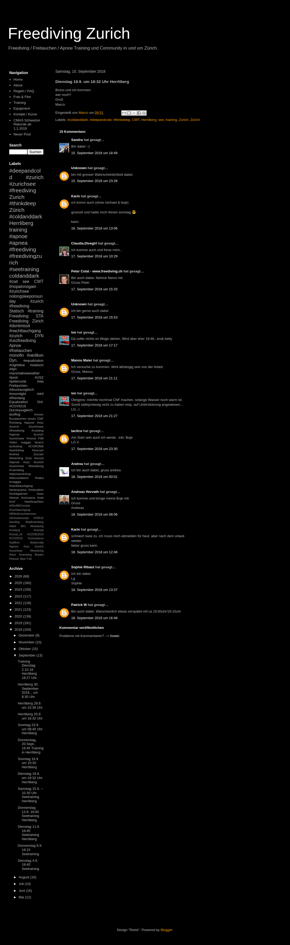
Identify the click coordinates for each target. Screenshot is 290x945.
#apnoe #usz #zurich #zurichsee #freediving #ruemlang (26, 466)
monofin (16, 355)
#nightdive (17, 365)
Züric (28, 458)
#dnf (40, 394)
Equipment (21, 108)
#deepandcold (101, 120)
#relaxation (35, 489)
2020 (18, 616)
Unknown (79, 168)
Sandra (77, 140)
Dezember (27, 635)
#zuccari (37, 450)
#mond (31, 438)
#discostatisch (18, 477)
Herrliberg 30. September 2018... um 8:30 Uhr (28, 690)
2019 (18, 623)
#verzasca (28, 497)
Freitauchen (18, 386)
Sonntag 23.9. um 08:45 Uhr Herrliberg (30, 729)
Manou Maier (81, 360)
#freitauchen (20, 350)
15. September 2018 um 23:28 (94, 181)
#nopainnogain (22, 286)
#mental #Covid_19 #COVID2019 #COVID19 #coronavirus (26, 534)
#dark (12, 526)
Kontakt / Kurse (25, 114)
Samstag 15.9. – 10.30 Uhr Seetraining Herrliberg (30, 795)
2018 (18, 629)
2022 (18, 603)
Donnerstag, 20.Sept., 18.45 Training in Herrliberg (30, 746)
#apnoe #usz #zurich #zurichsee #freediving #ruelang (26, 426)
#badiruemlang (34, 522)
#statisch (36, 365)
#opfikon (14, 542)
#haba (39, 477)
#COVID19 (17, 406)
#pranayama (17, 489)
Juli (22, 884)
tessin (32, 418)
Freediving (18, 316)
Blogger (166, 930)
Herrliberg (148, 120)
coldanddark (24, 276)
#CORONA (35, 446)
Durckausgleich (21, 410)
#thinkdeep (121, 120)
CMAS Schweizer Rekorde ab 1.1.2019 (26, 124)
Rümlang (15, 422)
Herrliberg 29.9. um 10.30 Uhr (30, 705)
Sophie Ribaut (82, 567)
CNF (40, 418)
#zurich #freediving (26, 304)
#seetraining (24, 269)
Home (18, 79)
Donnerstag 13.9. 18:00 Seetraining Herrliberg (28, 814)
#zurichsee (19, 291)
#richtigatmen (18, 493)
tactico (76, 431)
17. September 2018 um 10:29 (94, 256)
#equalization (33, 361)
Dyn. (13, 360)
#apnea (18, 243)
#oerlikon (35, 355)
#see (40, 493)
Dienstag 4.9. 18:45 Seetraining (28, 865)
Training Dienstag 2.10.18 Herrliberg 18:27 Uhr (27, 669)
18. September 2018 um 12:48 (94, 552)
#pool (13, 377)
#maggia (15, 481)
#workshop (16, 450)
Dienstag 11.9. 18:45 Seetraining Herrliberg (29, 833)
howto (114, 636)
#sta (40, 381)
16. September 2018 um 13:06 (94, 228)
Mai (22, 897)
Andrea (77, 464)
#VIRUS (38, 518)
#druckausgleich (21, 389)
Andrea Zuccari (26, 454)
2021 (18, 609)
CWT (135, 120)
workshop (15, 446)
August (24, 877)
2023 (18, 596)
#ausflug (14, 522)
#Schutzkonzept (19, 518)
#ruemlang (25, 554)
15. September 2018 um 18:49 (94, 153)
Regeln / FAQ (23, 91)
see (161, 120)
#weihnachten (34, 501)
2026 (18, 576)
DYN (39, 336)
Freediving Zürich (26, 321)
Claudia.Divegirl (84, 243)
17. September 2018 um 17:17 (94, 345)
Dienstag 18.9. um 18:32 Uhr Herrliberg (30, 778)
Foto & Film (22, 97)
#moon (38, 414)
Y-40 (29, 558)
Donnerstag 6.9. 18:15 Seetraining (30, 850)
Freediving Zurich (69, 33)
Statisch (16, 311)
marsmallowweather (24, 373)
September (27, 655)
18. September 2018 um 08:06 (94, 514)
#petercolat (17, 381)
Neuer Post (22, 134)
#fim (23, 526)
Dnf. (40, 402)
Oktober (25, 649)
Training (19, 103)
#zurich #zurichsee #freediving (26, 183)
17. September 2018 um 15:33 (94, 289)
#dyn (13, 369)
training (171, 120)
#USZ (39, 377)
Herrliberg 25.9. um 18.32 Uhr (30, 716)
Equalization (18, 402)
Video (13, 442)
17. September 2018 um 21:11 (94, 378)
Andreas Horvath (85, 492)
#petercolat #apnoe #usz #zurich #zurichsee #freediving (26, 546)
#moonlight (17, 394)
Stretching (16, 458)
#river (12, 554)
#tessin (14, 497)
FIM (40, 438)
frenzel (38, 458)
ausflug (14, 414)
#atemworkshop (20, 474)
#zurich (15, 336)
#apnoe (18, 236)
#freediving (22, 249)
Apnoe (15, 345)
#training (35, 311)
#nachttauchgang (25, 331)
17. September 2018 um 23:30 (94, 449)
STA (39, 316)
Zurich (183, 120)
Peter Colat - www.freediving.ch (97, 271)
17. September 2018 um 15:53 (94, 317)
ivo (73, 332)
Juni (22, 891)
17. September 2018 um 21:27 (94, 416)
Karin (75, 196)
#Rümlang (17, 398)
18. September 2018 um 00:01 (94, 477)
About (17, 85)
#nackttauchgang (21, 485)
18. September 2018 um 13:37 (94, 590)
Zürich (195, 120)
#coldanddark (77, 120)
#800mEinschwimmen (22, 513)
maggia (26, 442)
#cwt (13, 281)
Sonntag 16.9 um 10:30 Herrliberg (28, 763)
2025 (18, 583)
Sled (22, 558)
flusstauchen (18, 418)
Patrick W (79, 605)
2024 (18, 589)
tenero (39, 442)
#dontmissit (19, 326)
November (27, 642)
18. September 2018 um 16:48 (94, 618)
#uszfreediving (22, 340)
